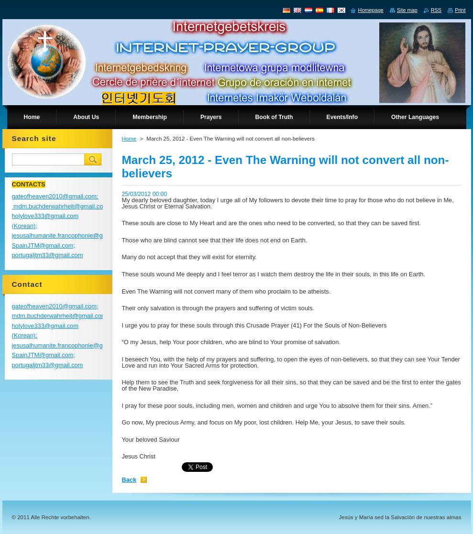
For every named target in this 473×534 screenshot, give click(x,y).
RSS (436, 10)
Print (460, 10)
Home (129, 139)
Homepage (371, 10)
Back (129, 479)
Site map (407, 10)
